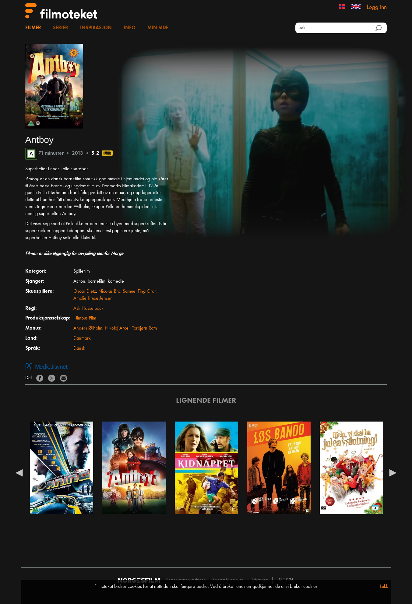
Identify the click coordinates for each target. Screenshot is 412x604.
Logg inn (377, 7)
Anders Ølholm (87, 328)
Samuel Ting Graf (139, 291)
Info (130, 28)
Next (393, 472)
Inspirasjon (96, 28)
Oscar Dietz (84, 291)
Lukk (384, 586)
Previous (19, 472)
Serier (60, 28)
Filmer (33, 28)
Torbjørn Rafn (144, 328)
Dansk (79, 348)
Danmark (82, 338)
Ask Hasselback (88, 308)
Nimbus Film (84, 318)
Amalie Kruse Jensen (93, 298)
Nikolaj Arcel (117, 328)
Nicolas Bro (109, 291)
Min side (157, 28)
